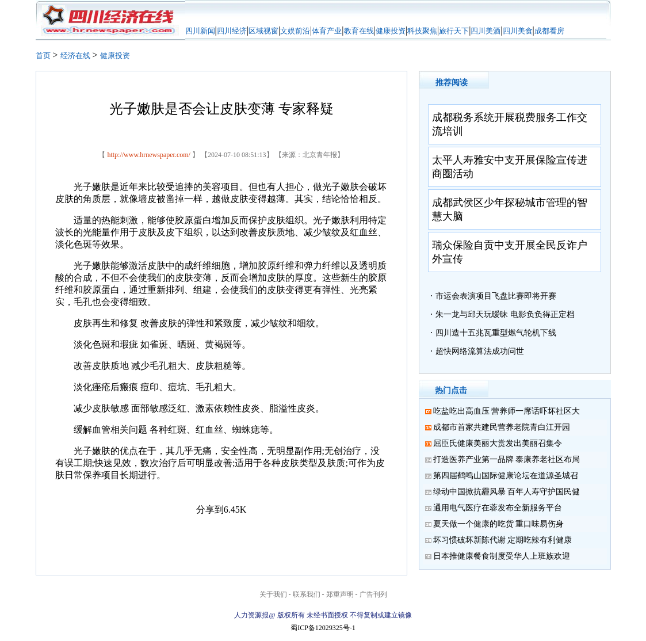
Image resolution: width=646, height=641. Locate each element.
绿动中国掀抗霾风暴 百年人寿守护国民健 (506, 491)
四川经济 (232, 30)
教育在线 (359, 30)
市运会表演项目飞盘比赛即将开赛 (495, 296)
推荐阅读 (451, 82)
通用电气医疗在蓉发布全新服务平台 (497, 507)
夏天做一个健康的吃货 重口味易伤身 (498, 524)
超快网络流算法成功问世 (479, 351)
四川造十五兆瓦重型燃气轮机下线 (495, 333)
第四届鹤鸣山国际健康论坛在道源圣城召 (505, 475)
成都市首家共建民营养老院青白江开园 (501, 427)
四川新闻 (200, 30)
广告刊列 (373, 594)
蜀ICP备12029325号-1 (323, 628)
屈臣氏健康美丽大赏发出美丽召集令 (497, 443)
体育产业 (327, 30)
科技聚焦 (422, 30)
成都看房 (549, 30)
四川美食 (518, 30)
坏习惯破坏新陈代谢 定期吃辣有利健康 (502, 540)
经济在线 (75, 55)
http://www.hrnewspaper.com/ (148, 155)
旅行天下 (454, 30)
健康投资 (391, 30)
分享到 (210, 509)
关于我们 (273, 594)
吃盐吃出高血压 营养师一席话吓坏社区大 (506, 411)
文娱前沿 (295, 30)
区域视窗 (263, 30)
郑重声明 (340, 594)
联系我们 (306, 594)
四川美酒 (485, 30)
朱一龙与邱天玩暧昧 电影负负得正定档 (505, 314)
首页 (43, 55)
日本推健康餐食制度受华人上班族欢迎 (501, 556)
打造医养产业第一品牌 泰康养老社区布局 (506, 459)
